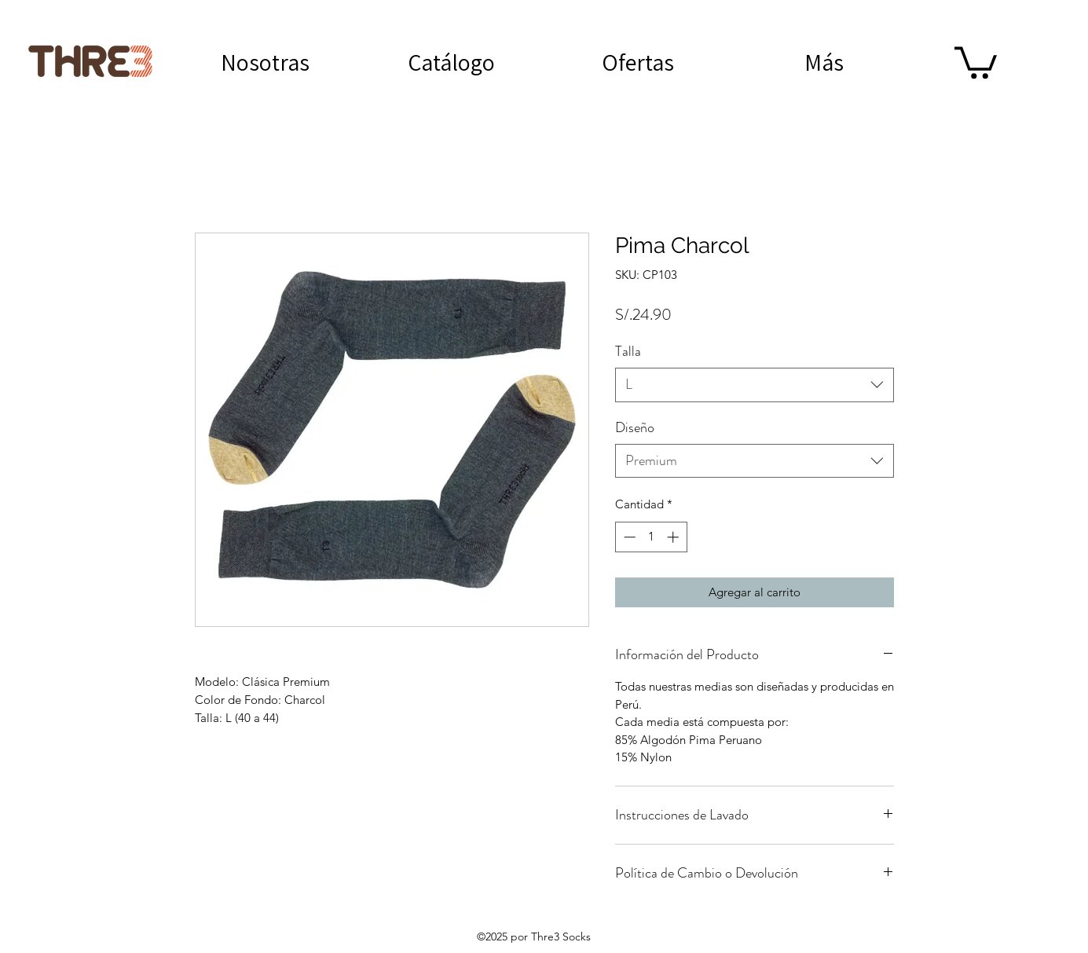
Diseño (634, 427)
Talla (628, 351)
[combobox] (754, 384)
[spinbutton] (651, 537)
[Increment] (674, 537)
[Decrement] (628, 537)
